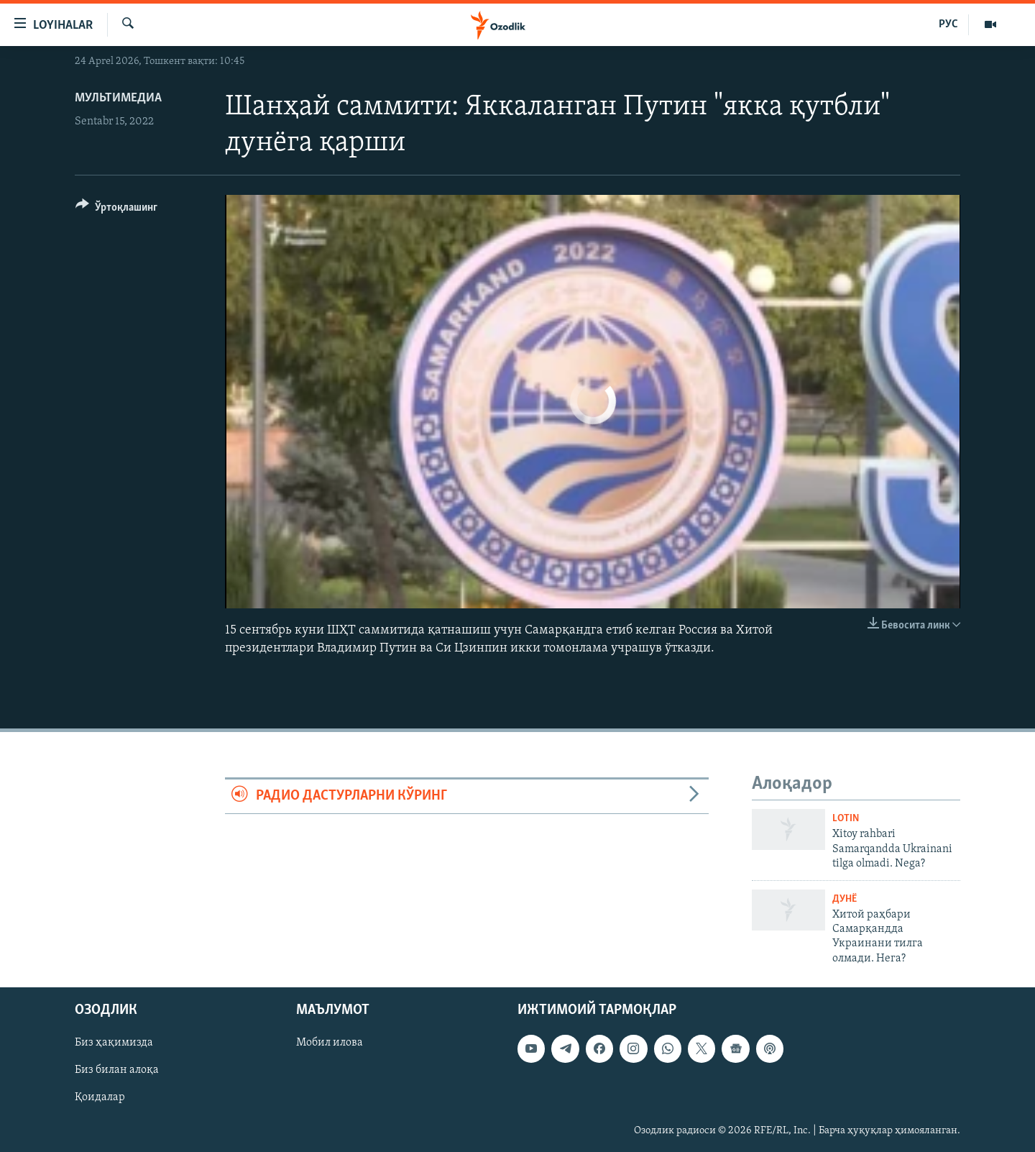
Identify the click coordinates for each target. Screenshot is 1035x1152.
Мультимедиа (118, 98)
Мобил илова (329, 1043)
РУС (948, 24)
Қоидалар (100, 1098)
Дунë (844, 899)
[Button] (116, 209)
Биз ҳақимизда (114, 1043)
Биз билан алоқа (117, 1070)
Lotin (845, 818)
